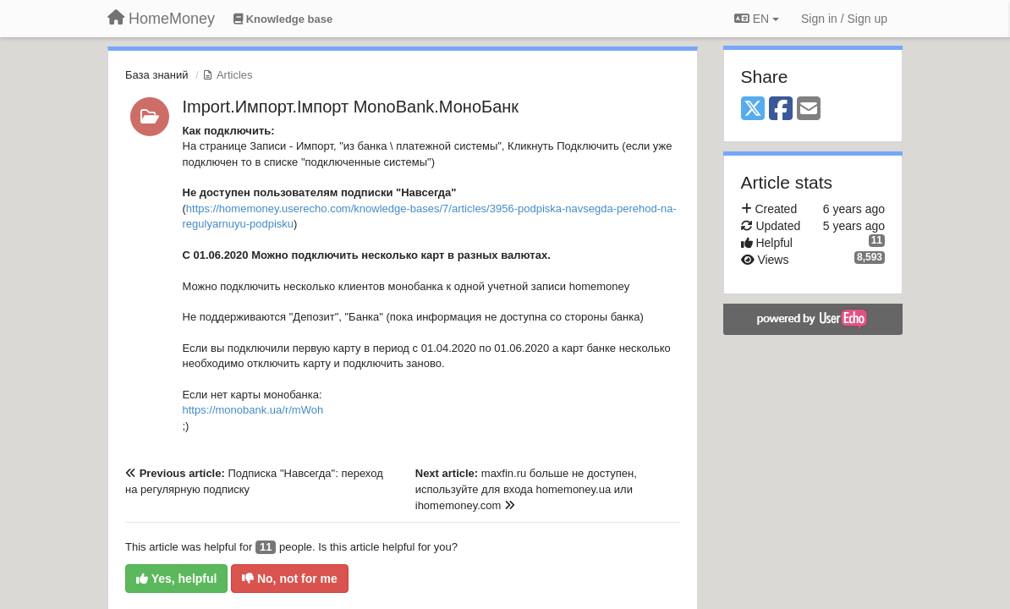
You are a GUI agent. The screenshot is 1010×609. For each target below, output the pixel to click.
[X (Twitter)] (753, 109)
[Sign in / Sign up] (844, 18)
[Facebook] (781, 109)
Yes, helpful (176, 578)
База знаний (157, 75)
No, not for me (290, 578)
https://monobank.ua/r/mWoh (253, 409)
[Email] (809, 109)
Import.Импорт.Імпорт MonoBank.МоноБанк (351, 106)
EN (756, 18)
